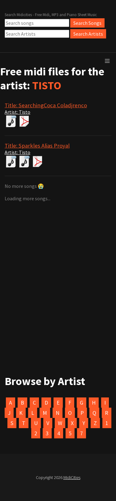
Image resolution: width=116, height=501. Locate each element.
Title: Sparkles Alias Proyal (37, 145)
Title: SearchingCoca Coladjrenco (46, 105)
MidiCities (71, 477)
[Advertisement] (58, 263)
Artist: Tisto (17, 112)
